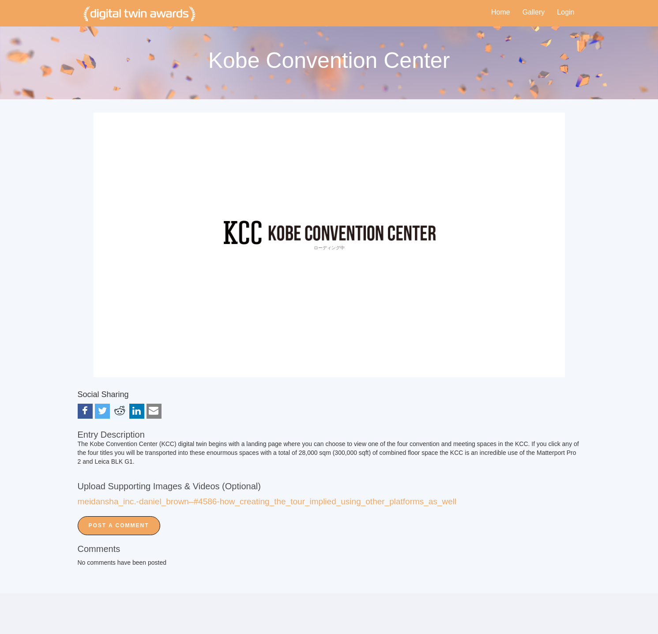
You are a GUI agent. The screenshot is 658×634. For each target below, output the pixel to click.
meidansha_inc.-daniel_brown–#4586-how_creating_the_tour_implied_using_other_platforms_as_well (267, 501)
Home (500, 12)
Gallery (534, 12)
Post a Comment (119, 525)
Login (565, 12)
